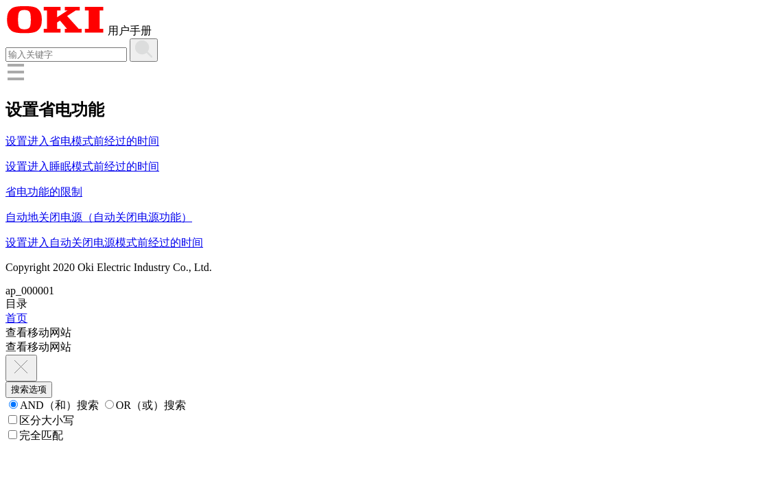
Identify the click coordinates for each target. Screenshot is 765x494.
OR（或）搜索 (145, 405)
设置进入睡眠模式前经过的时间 (82, 166)
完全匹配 (35, 435)
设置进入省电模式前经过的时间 (82, 141)
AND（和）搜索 (54, 405)
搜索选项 (29, 389)
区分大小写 (41, 420)
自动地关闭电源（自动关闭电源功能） (98, 217)
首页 (16, 318)
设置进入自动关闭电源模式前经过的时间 (104, 242)
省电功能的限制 (43, 192)
